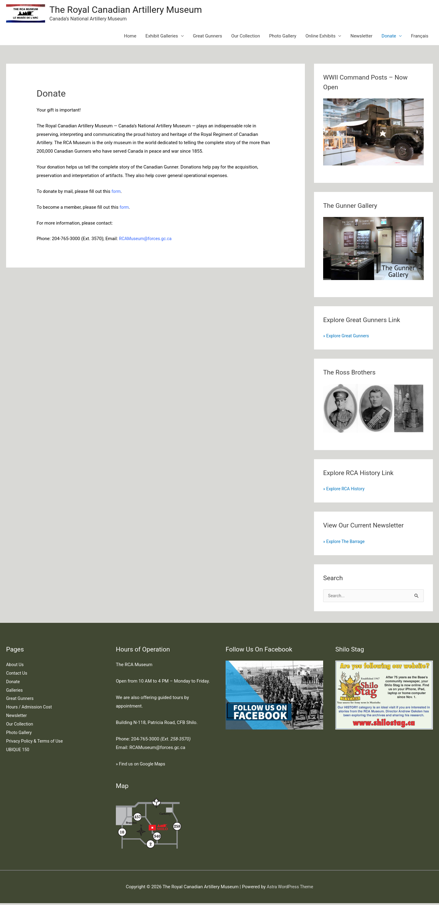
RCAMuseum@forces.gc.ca (147, 240)
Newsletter (361, 37)
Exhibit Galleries (161, 37)
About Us (15, 666)
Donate (389, 37)
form (116, 192)
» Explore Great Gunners (347, 337)
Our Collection (245, 37)
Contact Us (17, 675)
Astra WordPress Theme (290, 888)
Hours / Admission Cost (30, 709)
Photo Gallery (282, 37)
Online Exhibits (320, 37)
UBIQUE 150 (18, 751)
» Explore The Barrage (345, 542)
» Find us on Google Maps (142, 765)
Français (419, 37)
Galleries (15, 692)
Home (130, 37)
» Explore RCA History (345, 490)
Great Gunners (207, 37)
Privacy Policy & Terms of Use (36, 743)
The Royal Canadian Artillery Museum (131, 10)
